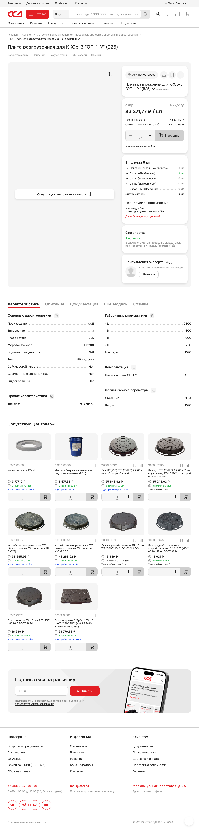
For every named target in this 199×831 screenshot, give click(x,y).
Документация (58, 55)
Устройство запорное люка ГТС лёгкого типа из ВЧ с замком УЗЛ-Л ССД (29, 548)
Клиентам (107, 23)
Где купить (55, 23)
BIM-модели (79, 55)
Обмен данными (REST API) (26, 765)
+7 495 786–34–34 (22, 786)
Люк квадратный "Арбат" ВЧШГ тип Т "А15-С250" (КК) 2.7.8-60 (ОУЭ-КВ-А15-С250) (74, 623)
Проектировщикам (81, 23)
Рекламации (16, 752)
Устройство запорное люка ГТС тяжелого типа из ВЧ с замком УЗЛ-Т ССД (74, 548)
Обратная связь (19, 771)
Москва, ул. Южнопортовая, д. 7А (159, 786)
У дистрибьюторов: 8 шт (20, 564)
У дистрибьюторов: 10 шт (114, 489)
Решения (36, 23)
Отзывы (96, 55)
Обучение (14, 759)
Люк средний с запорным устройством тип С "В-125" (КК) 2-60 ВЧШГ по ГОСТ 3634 (169, 548)
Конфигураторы (81, 765)
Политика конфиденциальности (27, 822)
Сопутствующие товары (31, 424)
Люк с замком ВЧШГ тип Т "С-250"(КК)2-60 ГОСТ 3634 (29, 622)
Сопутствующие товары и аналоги (64, 194)
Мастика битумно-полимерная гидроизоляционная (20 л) (73, 472)
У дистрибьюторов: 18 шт (21, 489)
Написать (149, 274)
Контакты (81, 3)
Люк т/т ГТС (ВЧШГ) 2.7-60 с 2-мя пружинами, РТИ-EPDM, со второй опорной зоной (169, 473)
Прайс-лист (62, 3)
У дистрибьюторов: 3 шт (67, 564)
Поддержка (128, 23)
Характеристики (18, 55)
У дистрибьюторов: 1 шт (67, 489)
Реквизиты (14, 3)
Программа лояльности (149, 765)
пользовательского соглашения (34, 703)
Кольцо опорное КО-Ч (21, 470)
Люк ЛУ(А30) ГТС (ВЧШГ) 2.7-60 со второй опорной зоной (122, 472)
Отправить (84, 691)
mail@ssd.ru (79, 786)
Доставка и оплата (38, 3)
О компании (16, 23)
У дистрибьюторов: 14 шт (21, 639)
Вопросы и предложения (25, 746)
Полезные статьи (145, 752)
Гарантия (139, 771)
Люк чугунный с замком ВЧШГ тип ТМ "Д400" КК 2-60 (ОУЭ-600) (122, 547)
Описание (39, 55)
